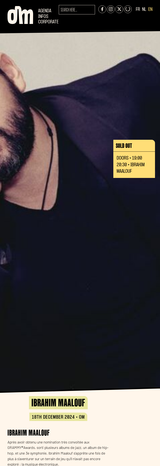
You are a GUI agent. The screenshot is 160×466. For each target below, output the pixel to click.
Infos (43, 16)
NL (144, 9)
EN (150, 9)
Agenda (44, 11)
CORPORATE (48, 22)
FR (138, 9)
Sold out (124, 145)
